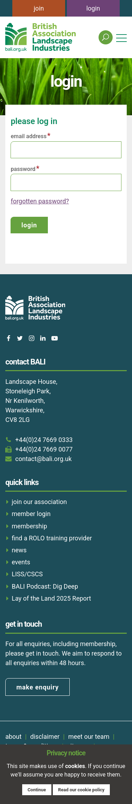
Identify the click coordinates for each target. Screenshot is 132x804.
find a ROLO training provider (52, 538)
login (93, 8)
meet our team (88, 736)
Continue (36, 789)
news (19, 550)
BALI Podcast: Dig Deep (45, 586)
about (13, 736)
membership (29, 526)
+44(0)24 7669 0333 (44, 439)
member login (31, 513)
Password (23, 169)
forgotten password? (40, 201)
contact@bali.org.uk (43, 458)
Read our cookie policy (81, 789)
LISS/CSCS (27, 574)
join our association (39, 501)
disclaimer (44, 736)
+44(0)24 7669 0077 (44, 449)
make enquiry (38, 687)
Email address (28, 136)
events (21, 562)
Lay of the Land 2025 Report (51, 598)
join (39, 8)
